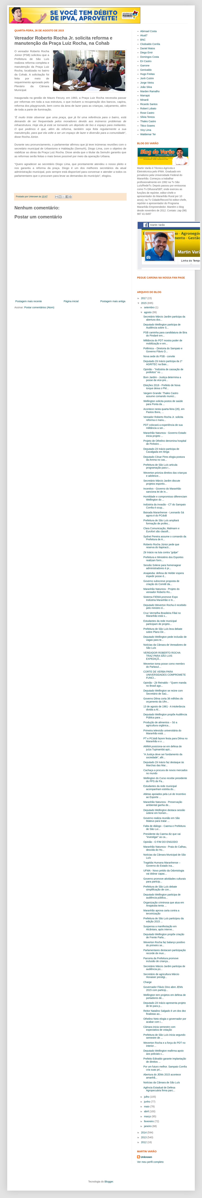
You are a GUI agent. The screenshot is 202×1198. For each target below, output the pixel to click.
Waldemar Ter (148, 134)
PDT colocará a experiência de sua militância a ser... (163, 426)
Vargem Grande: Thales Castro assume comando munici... (160, 395)
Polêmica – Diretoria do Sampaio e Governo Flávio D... (162, 350)
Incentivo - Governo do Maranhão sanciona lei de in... (162, 490)
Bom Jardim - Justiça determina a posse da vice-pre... (162, 379)
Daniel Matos (147, 48)
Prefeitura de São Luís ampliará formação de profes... (161, 522)
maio (147, 1106)
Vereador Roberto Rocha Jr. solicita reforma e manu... (163, 418)
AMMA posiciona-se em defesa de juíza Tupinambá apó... (162, 748)
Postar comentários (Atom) (39, 307)
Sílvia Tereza (147, 117)
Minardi (144, 99)
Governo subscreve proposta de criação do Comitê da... (161, 583)
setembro (149, 307)
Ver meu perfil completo (150, 1161)
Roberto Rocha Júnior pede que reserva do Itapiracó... (161, 546)
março (148, 1116)
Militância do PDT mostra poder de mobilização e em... (162, 342)
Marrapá (145, 95)
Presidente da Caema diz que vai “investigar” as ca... (162, 835)
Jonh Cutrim (147, 78)
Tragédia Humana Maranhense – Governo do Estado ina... (161, 864)
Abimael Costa (148, 31)
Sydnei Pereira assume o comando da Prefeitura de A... (164, 538)
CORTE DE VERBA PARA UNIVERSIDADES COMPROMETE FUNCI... (164, 674)
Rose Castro (147, 112)
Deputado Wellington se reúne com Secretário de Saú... (163, 692)
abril (146, 1111)
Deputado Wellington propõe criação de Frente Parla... (163, 936)
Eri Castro (146, 61)
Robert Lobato (148, 108)
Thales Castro (148, 121)
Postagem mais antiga (112, 301)
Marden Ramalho (150, 91)
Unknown (146, 1157)
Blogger (108, 1181)
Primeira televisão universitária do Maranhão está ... (162, 732)
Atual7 (144, 35)
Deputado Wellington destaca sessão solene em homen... (164, 812)
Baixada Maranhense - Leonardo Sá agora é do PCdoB (163, 514)
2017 (144, 298)
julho (147, 1096)
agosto (148, 312)
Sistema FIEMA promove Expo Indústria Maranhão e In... (160, 598)
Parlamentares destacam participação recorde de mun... (164, 952)
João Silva (146, 87)
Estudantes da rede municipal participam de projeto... (160, 622)
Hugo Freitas (147, 74)
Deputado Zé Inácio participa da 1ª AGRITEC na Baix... (162, 363)
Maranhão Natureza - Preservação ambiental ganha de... (162, 803)
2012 (144, 1142)
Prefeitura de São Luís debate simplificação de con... (160, 888)
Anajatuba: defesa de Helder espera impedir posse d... (163, 575)
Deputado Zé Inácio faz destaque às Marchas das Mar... (163, 764)
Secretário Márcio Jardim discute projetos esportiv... (161, 482)
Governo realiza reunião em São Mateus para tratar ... (161, 820)
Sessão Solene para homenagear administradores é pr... (162, 567)
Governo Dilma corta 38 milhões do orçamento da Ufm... (163, 700)
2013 (144, 1137)
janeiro (148, 1126)
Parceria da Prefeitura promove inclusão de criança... (161, 960)
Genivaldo (146, 69)
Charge (147, 982)
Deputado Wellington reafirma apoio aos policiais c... (163, 1052)
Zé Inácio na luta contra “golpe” (160, 552)
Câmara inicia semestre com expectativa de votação (159, 1028)
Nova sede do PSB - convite (159, 356)
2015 (144, 303)
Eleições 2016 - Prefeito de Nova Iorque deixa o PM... (161, 387)
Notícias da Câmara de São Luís (161, 1082)
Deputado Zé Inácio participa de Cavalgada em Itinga (161, 450)
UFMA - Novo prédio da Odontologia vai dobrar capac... (163, 872)
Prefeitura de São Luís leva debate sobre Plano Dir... (162, 630)
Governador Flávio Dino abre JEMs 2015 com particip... (163, 989)
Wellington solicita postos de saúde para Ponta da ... (163, 403)
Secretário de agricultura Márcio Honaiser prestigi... (161, 976)
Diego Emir (146, 52)
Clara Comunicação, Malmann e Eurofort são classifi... (161, 530)
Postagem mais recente (28, 301)
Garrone (145, 65)
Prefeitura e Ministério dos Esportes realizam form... (163, 559)
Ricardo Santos (149, 104)
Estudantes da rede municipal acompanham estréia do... (160, 788)
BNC (143, 39)
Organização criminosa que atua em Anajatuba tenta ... (163, 904)
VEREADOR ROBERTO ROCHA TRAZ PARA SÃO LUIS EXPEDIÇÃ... (161, 655)
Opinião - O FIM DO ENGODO (160, 841)
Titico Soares (147, 125)
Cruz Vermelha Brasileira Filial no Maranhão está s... (162, 615)
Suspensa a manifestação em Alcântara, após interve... (160, 928)
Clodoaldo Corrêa (150, 44)
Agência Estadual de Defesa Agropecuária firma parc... (159, 1089)
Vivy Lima (145, 130)
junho (147, 1101)
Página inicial (71, 301)
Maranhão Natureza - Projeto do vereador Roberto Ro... (161, 590)
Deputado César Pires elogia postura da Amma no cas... (164, 458)
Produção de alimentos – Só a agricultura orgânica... (160, 724)
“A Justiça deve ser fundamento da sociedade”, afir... (162, 756)
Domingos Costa (149, 56)
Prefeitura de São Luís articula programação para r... (160, 466)
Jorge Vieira (147, 82)
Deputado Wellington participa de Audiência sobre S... (162, 326)
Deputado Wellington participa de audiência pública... (162, 896)
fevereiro (149, 1121)
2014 (144, 1132)
